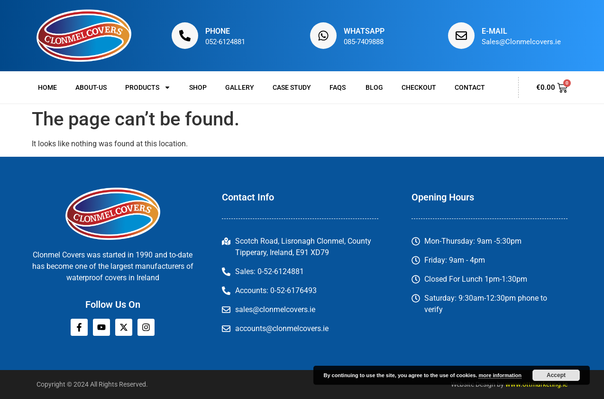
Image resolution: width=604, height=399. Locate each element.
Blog (374, 87)
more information (499, 375)
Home (47, 87)
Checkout (419, 87)
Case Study (292, 87)
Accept (556, 375)
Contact (470, 87)
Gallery (239, 87)
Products (148, 87)
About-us (91, 87)
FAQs (338, 87)
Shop (198, 87)
